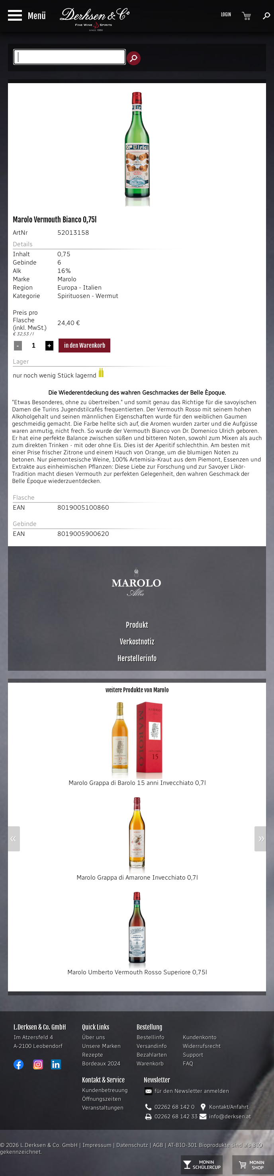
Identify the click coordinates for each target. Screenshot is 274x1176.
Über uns (93, 1037)
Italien (92, 287)
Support (193, 1054)
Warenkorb (150, 1063)
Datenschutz (132, 1145)
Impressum (97, 1145)
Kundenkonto (200, 1037)
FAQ (188, 1063)
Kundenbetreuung (105, 1090)
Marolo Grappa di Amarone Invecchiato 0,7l (137, 874)
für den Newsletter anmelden (192, 1091)
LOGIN (226, 15)
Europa (67, 287)
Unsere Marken (101, 1046)
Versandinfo (152, 1046)
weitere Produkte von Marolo (137, 690)
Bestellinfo (150, 1037)
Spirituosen (73, 296)
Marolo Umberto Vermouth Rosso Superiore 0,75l (137, 969)
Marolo (66, 279)
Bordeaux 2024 (101, 1063)
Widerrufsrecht (202, 1046)
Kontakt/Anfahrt (229, 1107)
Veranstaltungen (102, 1107)
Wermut (107, 296)
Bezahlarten (152, 1054)
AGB (158, 1145)
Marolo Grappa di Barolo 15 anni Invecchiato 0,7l (137, 780)
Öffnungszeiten (101, 1099)
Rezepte (92, 1054)
